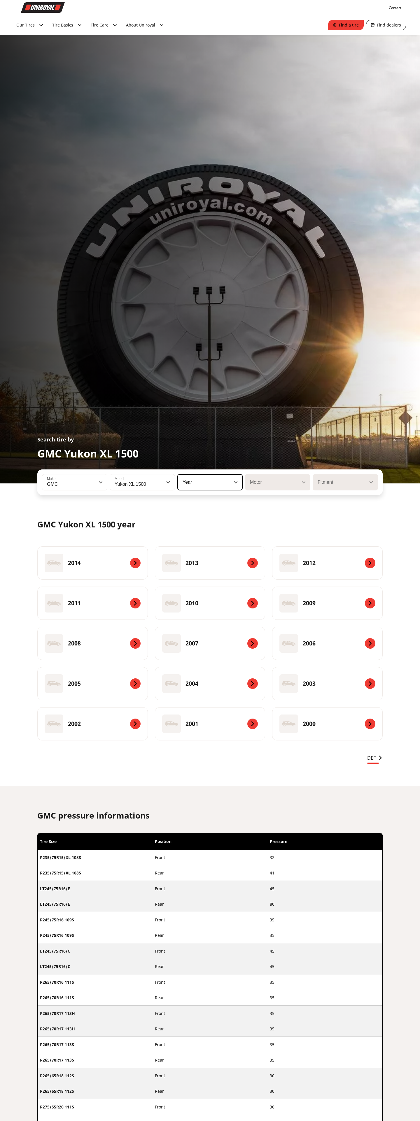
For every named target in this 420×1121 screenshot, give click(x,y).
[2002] (92, 723)
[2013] (210, 563)
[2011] (92, 603)
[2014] (92, 563)
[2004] (210, 683)
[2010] (210, 603)
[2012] (327, 563)
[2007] (210, 643)
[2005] (92, 683)
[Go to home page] (43, 7)
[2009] (327, 603)
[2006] (327, 643)
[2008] (92, 643)
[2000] (327, 723)
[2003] (327, 683)
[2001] (210, 723)
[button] (100, 482)
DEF (375, 758)
